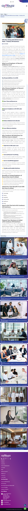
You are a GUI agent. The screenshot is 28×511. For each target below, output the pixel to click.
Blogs (5, 14)
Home (2, 14)
